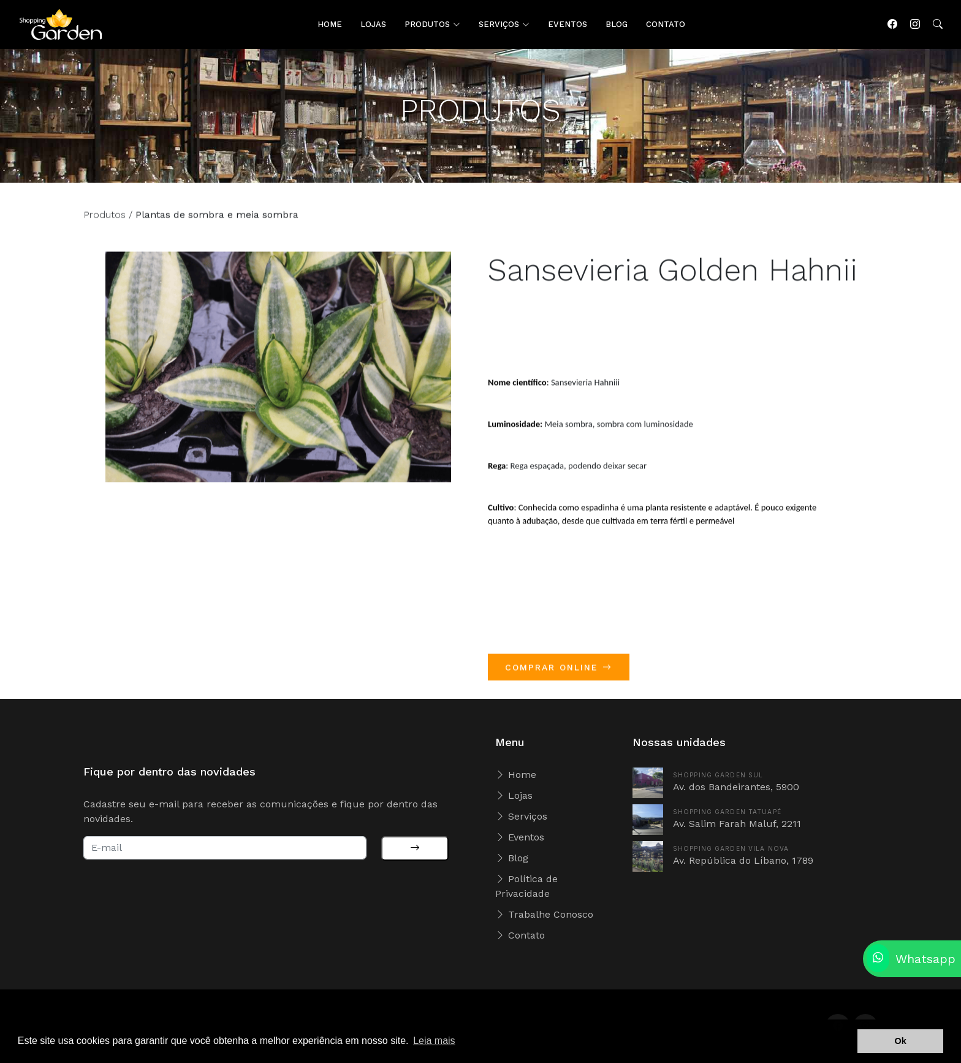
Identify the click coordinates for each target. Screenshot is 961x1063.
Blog (511, 858)
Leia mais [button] (434, 1040)
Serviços (521, 816)
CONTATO (665, 24)
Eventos (519, 837)
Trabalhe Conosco (544, 914)
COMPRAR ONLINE (558, 672)
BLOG (617, 24)
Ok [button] (900, 1041)
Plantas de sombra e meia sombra (216, 219)
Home (515, 774)
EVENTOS (567, 24)
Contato (520, 935)
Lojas (514, 795)
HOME (329, 24)
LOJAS (373, 24)
